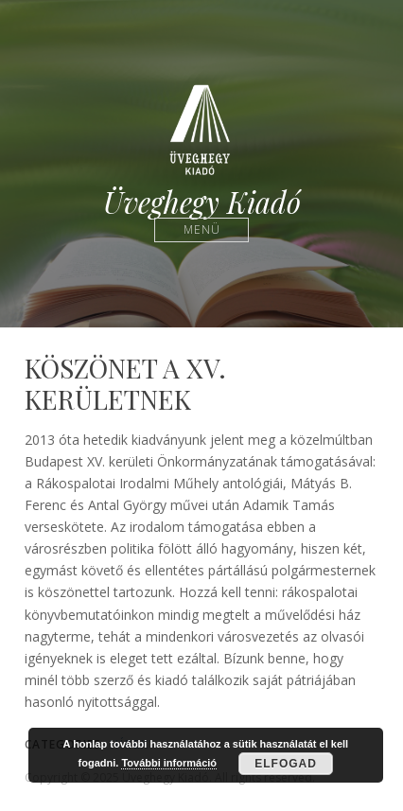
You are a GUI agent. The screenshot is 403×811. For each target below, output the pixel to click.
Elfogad (285, 763)
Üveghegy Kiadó (202, 202)
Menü (202, 229)
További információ (169, 762)
